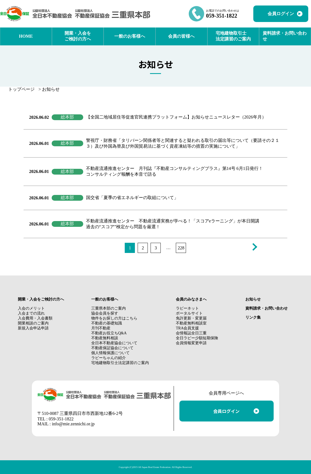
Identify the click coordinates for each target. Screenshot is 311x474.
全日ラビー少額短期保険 (197, 338)
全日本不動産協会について (114, 343)
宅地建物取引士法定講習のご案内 (120, 363)
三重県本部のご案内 (108, 308)
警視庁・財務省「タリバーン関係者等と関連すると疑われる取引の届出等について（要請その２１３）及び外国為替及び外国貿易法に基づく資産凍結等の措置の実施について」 (182, 143)
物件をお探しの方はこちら (114, 318)
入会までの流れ (31, 313)
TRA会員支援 (187, 328)
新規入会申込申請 (33, 328)
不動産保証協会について (112, 348)
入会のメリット (31, 308)
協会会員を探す (104, 313)
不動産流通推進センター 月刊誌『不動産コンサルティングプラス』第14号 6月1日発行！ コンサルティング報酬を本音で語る (174, 171)
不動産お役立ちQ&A (109, 333)
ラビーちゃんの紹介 (108, 358)
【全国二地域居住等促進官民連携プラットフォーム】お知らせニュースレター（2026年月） (176, 117)
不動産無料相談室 (191, 323)
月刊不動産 (100, 328)
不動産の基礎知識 (106, 323)
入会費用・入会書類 (35, 318)
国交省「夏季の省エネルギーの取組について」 (132, 197)
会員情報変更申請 (191, 343)
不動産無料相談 (104, 338)
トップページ (21, 89)
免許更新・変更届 (191, 318)
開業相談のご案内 (33, 323)
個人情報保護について (110, 353)
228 (181, 248)
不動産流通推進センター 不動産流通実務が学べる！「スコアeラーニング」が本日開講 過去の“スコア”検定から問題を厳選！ (172, 224)
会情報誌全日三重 (191, 333)
